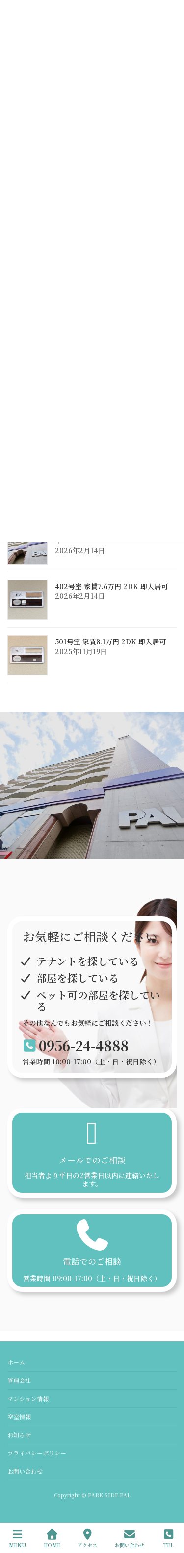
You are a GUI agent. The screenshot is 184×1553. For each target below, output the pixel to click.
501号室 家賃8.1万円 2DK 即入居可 (110, 641)
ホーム (16, 1362)
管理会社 (19, 1380)
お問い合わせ (25, 1471)
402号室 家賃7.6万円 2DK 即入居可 (111, 586)
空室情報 (19, 1416)
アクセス (87, 1538)
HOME (52, 1538)
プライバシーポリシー (36, 1453)
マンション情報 (28, 1398)
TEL (169, 1538)
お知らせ (19, 1434)
